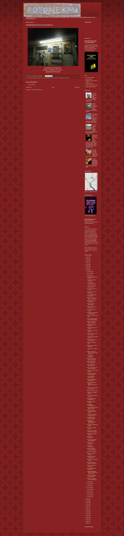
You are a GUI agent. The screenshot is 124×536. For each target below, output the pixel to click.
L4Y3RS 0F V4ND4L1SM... (90, 446)
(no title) (94, 103)
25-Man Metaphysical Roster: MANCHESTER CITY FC (92, 384)
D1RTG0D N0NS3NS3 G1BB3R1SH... (91, 380)
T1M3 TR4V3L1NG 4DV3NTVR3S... (91, 365)
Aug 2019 (89, 483)
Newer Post (28, 87)
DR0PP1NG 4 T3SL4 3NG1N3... (91, 325)
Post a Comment (31, 84)
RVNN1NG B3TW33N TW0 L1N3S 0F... (91, 374)
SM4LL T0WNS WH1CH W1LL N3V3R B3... (92, 368)
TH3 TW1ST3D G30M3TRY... (90, 356)
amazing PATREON (82, 17)
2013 (87, 508)
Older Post (77, 87)
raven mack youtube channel (92, 85)
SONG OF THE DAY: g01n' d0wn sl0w (91, 322)
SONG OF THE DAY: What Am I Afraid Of (91, 298)
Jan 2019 (89, 496)
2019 (87, 270)
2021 (87, 266)
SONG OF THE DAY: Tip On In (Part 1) (92, 334)
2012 (87, 510)
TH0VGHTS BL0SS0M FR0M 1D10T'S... (91, 415)
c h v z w (94, 149)
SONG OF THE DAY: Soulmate (91, 280)
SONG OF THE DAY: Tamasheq (91, 466)
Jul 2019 (89, 485)
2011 (87, 512)
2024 (87, 260)
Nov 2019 (89, 273)
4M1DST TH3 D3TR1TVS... (90, 437)
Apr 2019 (89, 491)
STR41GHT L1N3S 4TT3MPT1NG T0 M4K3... (91, 411)
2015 (87, 504)
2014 (87, 506)
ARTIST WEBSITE (30, 18)
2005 (87, 523)
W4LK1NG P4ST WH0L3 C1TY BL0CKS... (92, 388)
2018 (87, 499)
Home (53, 87)
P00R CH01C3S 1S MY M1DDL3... (92, 346)
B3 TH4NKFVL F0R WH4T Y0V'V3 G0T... (92, 463)
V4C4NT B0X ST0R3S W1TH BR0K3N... (91, 440)
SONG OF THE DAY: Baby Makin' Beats (91, 359)
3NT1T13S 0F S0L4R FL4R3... (91, 428)
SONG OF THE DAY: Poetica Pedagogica (92, 479)
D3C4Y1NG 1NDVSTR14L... (91, 443)
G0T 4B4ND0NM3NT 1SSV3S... (91, 469)
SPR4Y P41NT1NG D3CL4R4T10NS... (91, 449)
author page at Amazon (91, 86)
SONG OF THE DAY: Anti (92, 390)
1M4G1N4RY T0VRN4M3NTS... (91, 405)
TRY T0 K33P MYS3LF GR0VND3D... (92, 295)
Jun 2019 (89, 487)
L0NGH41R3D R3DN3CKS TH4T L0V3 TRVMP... (91, 422)
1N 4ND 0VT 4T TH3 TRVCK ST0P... (91, 286)
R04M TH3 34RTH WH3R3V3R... (91, 304)
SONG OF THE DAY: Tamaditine (91, 292)
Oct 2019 (89, 275)
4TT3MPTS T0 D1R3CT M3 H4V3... (92, 434)
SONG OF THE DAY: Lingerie (91, 454)
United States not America (64, 77)
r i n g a (93, 92)
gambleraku (35, 77)
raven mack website (90, 77)
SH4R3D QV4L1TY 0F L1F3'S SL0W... (91, 340)
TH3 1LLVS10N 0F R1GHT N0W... (91, 377)
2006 (87, 521)
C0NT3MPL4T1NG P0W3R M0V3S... (91, 418)
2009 (87, 515)
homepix (39, 77)
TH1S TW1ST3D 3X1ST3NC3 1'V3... (91, 283)
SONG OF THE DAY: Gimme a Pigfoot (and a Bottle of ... (92, 352)
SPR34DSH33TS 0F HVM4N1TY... (91, 301)
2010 (87, 513)
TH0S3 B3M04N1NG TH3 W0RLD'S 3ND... (92, 408)
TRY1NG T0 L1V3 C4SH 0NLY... (94, 115)
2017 (87, 500)
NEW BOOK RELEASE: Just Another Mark (95, 137)
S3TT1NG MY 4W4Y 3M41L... (91, 310)
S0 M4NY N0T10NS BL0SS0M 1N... (91, 457)
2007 (87, 519)
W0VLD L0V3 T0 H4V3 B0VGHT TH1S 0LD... (92, 431)
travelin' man (56, 77)
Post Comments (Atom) (37, 89)
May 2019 (89, 489)
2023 (87, 262)
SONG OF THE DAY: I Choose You (91, 307)
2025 (87, 259)
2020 (87, 268)
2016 (87, 502)
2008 (87, 517)
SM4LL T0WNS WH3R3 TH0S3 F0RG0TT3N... (92, 319)
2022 (87, 264)
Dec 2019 (89, 271)
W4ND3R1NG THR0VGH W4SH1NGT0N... (92, 313)
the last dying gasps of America (47, 77)
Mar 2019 (89, 493)
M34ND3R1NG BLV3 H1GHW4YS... (91, 399)
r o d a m (94, 124)
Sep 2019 (89, 482)
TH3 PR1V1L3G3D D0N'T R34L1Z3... (92, 337)
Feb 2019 (89, 494)
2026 (87, 257)
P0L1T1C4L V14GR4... (92, 451)
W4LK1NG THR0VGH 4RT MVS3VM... (91, 476)
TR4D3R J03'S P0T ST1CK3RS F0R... (91, 362)
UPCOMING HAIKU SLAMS (91, 402)
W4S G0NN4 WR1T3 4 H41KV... (92, 289)
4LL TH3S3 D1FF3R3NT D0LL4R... (92, 396)
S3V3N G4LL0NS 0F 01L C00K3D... (92, 277)
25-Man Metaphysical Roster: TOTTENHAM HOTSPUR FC (92, 472)
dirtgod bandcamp (89, 83)
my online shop (89, 79)
